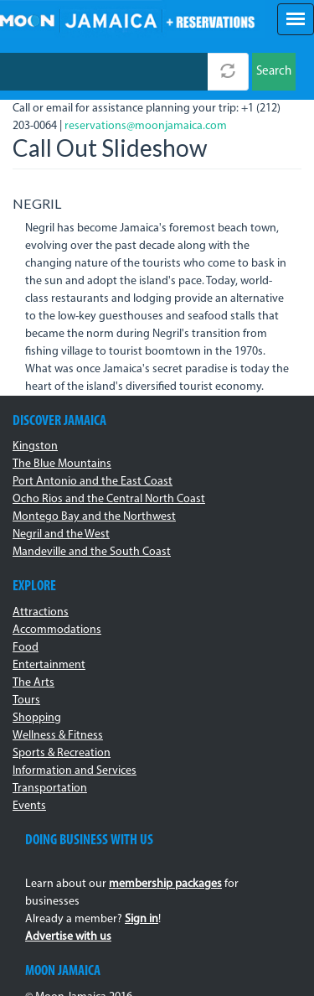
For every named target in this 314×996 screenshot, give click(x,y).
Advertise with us (68, 937)
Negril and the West (61, 534)
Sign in (141, 919)
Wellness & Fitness (58, 735)
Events (29, 806)
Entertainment (49, 665)
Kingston (35, 446)
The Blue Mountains (62, 464)
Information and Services (74, 771)
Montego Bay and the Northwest (94, 517)
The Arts (33, 683)
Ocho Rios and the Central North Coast (109, 499)
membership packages (165, 884)
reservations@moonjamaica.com (145, 126)
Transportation (50, 788)
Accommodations (57, 630)
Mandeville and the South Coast (92, 552)
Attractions (41, 612)
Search (273, 71)
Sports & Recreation (62, 753)
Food (26, 647)
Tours (26, 700)
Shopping (37, 718)
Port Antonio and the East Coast (92, 481)
